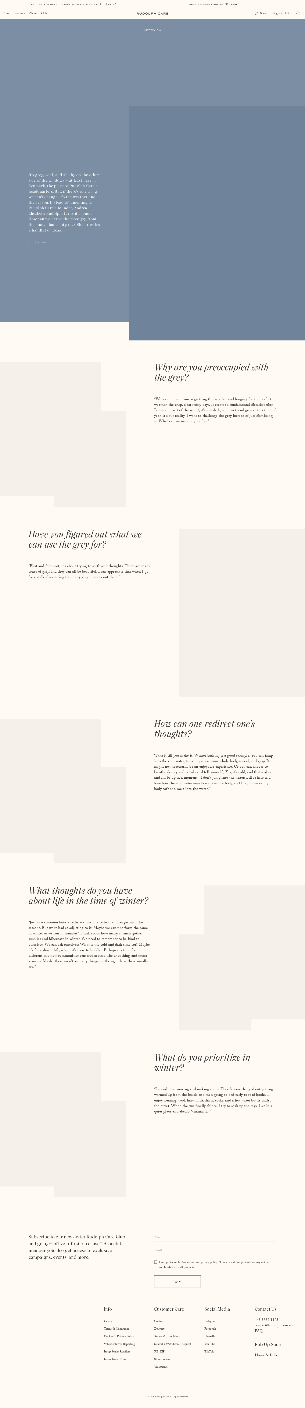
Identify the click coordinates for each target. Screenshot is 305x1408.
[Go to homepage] (152, 14)
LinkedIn (209, 1336)
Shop (6, 13)
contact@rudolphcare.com (275, 1326)
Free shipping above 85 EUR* (214, 4)
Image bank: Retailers (117, 1352)
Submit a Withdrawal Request (172, 1344)
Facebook (210, 1329)
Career (108, 1321)
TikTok (209, 1352)
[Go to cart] (299, 12)
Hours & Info (266, 1355)
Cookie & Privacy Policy (119, 1336)
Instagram (210, 1321)
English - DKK (282, 13)
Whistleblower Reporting (119, 1344)
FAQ (259, 1331)
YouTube (209, 1344)
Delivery (159, 1329)
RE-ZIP (159, 1352)
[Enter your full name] (215, 1238)
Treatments (161, 1367)
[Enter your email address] (215, 1251)
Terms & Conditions (116, 1329)
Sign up (177, 1281)
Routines (19, 13)
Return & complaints (167, 1336)
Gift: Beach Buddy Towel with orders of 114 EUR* (73, 4)
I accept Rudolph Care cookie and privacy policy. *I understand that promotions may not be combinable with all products (214, 1265)
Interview (40, 242)
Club (43, 13)
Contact (159, 1321)
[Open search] (262, 13)
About (32, 13)
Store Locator (162, 1359)
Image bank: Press (115, 1359)
